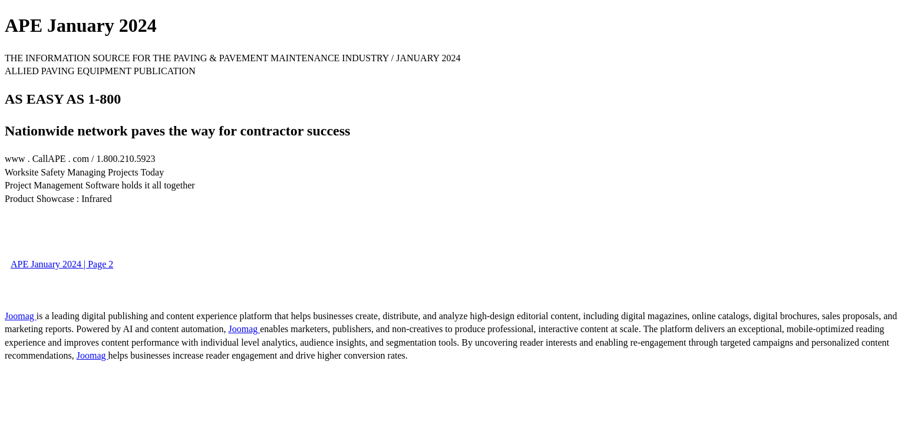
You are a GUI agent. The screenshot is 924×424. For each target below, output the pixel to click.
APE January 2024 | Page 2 (62, 264)
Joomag (21, 316)
